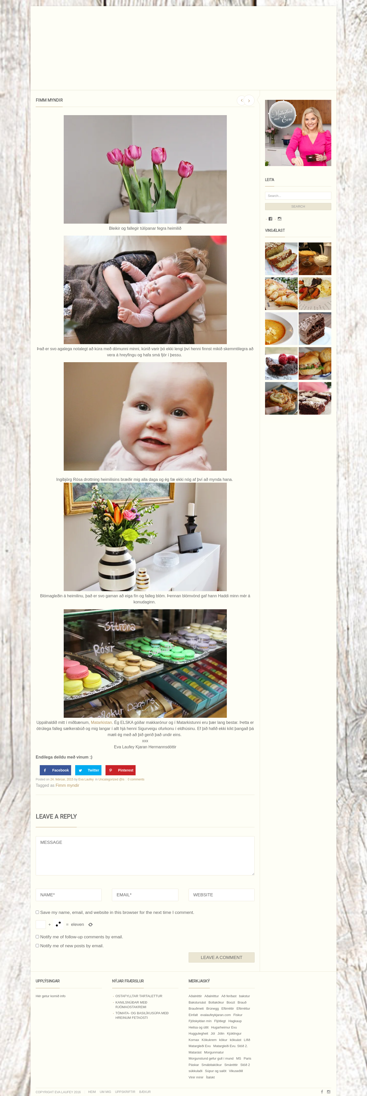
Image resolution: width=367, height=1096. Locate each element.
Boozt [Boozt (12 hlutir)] (231, 1002)
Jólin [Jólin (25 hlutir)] (221, 1033)
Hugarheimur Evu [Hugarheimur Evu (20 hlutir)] (224, 1027)
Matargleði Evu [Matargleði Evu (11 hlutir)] (200, 1046)
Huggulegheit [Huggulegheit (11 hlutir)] (198, 1033)
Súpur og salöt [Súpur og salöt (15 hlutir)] (215, 1071)
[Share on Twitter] (88, 770)
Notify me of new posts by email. (72, 945)
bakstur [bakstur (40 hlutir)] (244, 996)
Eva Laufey (86, 779)
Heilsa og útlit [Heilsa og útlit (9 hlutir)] (198, 1027)
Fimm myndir (67, 785)
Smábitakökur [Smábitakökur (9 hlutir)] (212, 1065)
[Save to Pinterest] (121, 770)
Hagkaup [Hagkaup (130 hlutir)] (235, 1021)
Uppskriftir (125, 1092)
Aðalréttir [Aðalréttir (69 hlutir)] (195, 996)
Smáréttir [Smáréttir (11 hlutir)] (231, 1065)
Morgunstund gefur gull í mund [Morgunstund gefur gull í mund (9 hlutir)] (211, 1058)
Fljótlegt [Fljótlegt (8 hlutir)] (220, 1021)
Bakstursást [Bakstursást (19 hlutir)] (197, 1002)
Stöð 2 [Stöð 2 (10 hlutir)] (245, 1065)
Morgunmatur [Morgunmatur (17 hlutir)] (214, 1052)
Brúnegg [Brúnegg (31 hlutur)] (212, 1008)
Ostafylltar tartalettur (138, 996)
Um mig (105, 1092)
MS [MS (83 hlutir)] (238, 1058)
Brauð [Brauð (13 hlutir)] (242, 1002)
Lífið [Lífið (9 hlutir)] (247, 1040)
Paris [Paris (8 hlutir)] (247, 1058)
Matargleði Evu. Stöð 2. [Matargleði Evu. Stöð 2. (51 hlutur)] (230, 1046)
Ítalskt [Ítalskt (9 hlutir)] (210, 1077)
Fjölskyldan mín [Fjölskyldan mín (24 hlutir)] (200, 1021)
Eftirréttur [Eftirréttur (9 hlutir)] (243, 1008)
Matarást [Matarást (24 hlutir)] (195, 1052)
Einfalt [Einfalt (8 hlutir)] (193, 1015)
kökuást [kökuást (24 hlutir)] (235, 1040)
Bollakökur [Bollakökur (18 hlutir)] (216, 1002)
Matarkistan (101, 722)
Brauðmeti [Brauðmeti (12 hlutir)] (196, 1008)
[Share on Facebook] (55, 770)
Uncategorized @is (112, 779)
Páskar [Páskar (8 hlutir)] (194, 1065)
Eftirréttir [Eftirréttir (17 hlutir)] (227, 1008)
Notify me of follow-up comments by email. (81, 936)
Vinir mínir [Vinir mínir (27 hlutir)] (196, 1077)
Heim (92, 1092)
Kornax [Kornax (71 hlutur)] (194, 1040)
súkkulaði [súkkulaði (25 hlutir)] (195, 1071)
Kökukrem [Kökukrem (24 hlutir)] (209, 1040)
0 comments (136, 779)
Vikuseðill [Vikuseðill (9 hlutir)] (236, 1071)
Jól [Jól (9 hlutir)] (213, 1033)
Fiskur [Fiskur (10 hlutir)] (237, 1015)
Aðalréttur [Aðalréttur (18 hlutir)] (211, 996)
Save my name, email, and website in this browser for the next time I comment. (117, 912)
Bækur (145, 1092)
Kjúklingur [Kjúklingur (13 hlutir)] (234, 1033)
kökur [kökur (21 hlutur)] (223, 1040)
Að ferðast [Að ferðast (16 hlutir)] (229, 996)
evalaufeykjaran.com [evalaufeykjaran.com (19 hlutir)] (215, 1015)
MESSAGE (145, 855)
